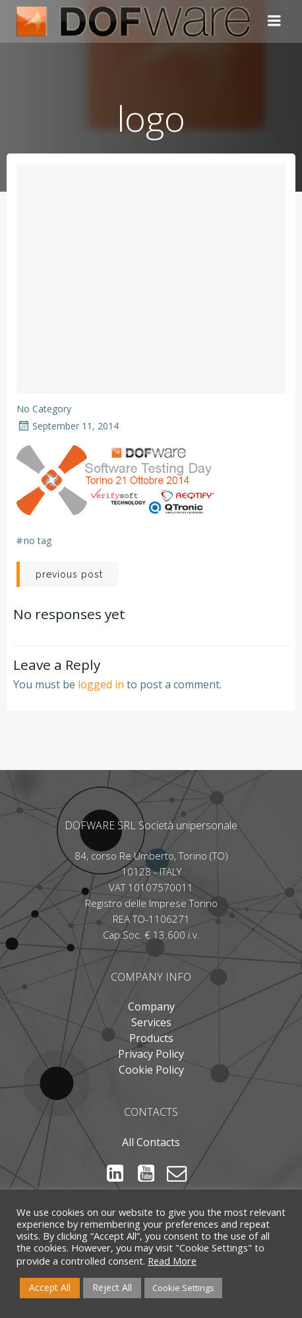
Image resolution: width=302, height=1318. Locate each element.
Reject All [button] (112, 1287)
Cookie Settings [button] (183, 1288)
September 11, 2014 (67, 426)
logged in (101, 684)
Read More (172, 1260)
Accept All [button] (50, 1287)
